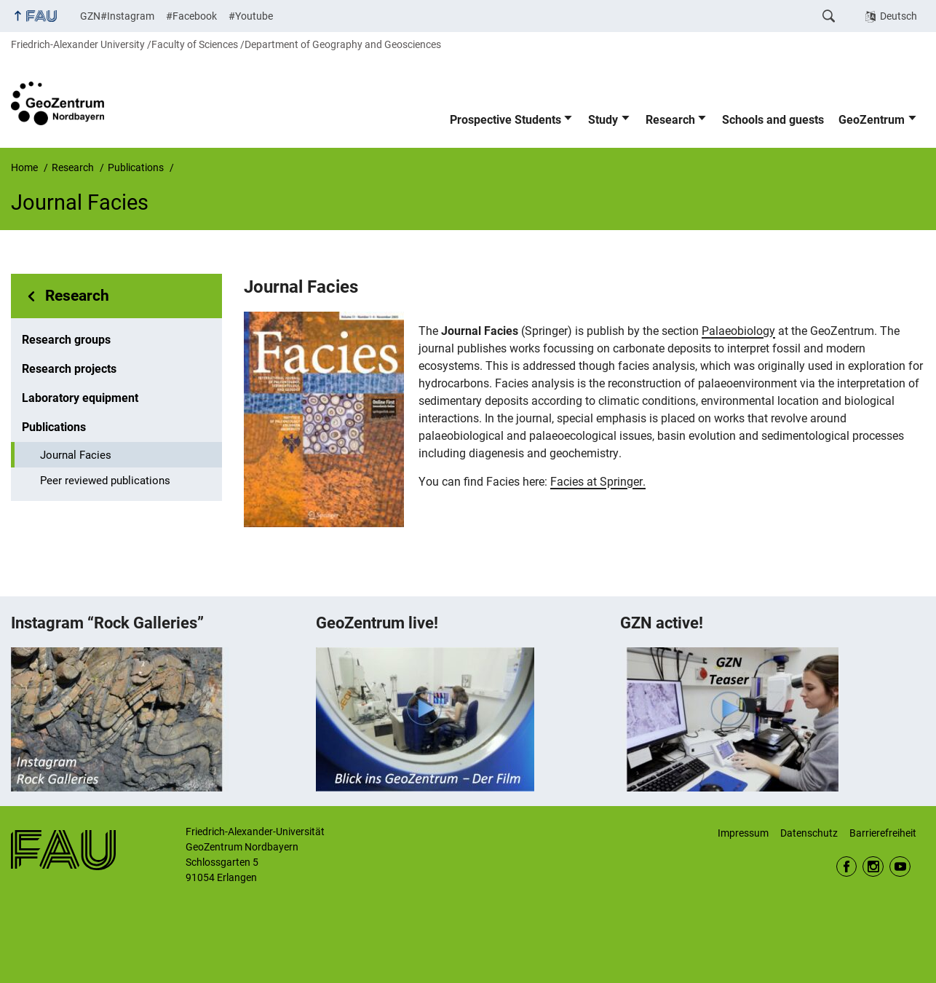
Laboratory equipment (80, 398)
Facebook (846, 866)
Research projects (69, 369)
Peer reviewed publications (105, 480)
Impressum (743, 833)
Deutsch (898, 16)
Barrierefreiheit (882, 833)
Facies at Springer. (598, 482)
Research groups (66, 340)
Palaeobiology (738, 331)
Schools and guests (773, 120)
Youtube (900, 866)
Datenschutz (809, 833)
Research (670, 120)
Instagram (873, 866)
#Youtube (251, 16)
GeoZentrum (871, 120)
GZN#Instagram (117, 16)
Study (603, 120)
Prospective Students (505, 120)
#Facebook (191, 16)
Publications (54, 427)
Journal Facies (75, 455)
